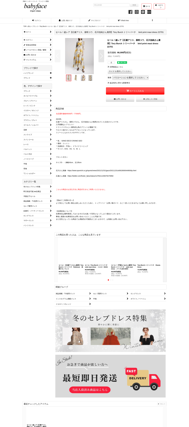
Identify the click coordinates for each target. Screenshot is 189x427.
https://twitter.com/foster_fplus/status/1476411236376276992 (90, 176)
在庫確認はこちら (115, 67)
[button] (152, 20)
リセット (161, 404)
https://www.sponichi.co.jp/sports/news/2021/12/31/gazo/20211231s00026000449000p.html (102, 170)
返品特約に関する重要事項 (119, 83)
